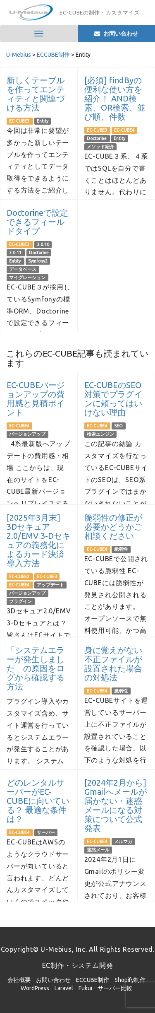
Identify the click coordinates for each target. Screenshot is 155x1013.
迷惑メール (98, 849)
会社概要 (19, 980)
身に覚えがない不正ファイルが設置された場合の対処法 (113, 663)
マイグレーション (27, 277)
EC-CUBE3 (19, 120)
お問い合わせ (53, 980)
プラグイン (20, 601)
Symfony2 (38, 260)
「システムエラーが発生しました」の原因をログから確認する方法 (35, 668)
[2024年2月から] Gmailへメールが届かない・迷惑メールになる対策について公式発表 (115, 805)
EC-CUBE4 (124, 130)
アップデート (50, 584)
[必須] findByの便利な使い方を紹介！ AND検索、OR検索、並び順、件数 (114, 98)
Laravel (64, 988)
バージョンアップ (27, 434)
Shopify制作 (129, 980)
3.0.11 (15, 252)
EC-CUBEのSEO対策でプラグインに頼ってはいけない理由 (113, 398)
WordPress (35, 988)
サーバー (46, 832)
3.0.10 (43, 244)
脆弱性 (121, 549)
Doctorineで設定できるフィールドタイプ (37, 222)
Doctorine (97, 138)
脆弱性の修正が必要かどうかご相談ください (113, 526)
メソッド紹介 (100, 146)
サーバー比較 (115, 988)
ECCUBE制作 (92, 980)
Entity (42, 120)
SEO (118, 425)
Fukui (85, 988)
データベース (22, 269)
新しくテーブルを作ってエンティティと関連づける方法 (35, 93)
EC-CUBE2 (19, 576)
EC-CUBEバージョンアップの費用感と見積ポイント (36, 398)
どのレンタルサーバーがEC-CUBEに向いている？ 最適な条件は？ (38, 801)
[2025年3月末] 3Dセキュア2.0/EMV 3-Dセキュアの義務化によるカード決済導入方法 (38, 540)
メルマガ (123, 841)
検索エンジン (100, 434)
